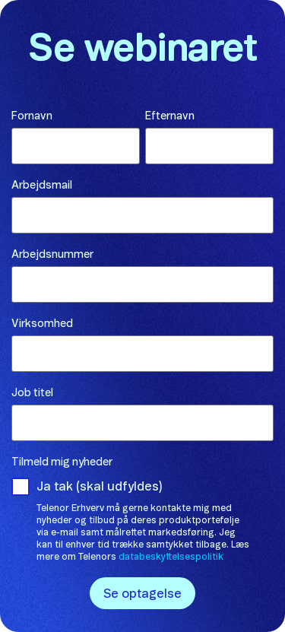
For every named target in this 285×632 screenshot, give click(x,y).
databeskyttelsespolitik (171, 556)
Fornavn (31, 116)
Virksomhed (42, 324)
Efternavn (170, 116)
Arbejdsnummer (52, 254)
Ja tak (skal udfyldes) (99, 487)
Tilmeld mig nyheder (61, 462)
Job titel (32, 393)
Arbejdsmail (41, 185)
